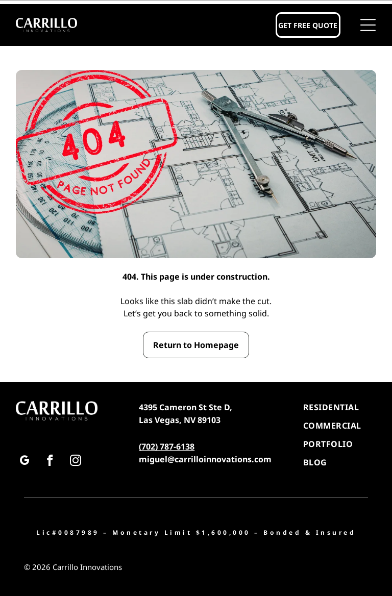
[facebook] (49, 461)
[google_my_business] (24, 461)
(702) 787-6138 (166, 446)
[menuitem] (339, 407)
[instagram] (75, 461)
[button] (368, 25)
